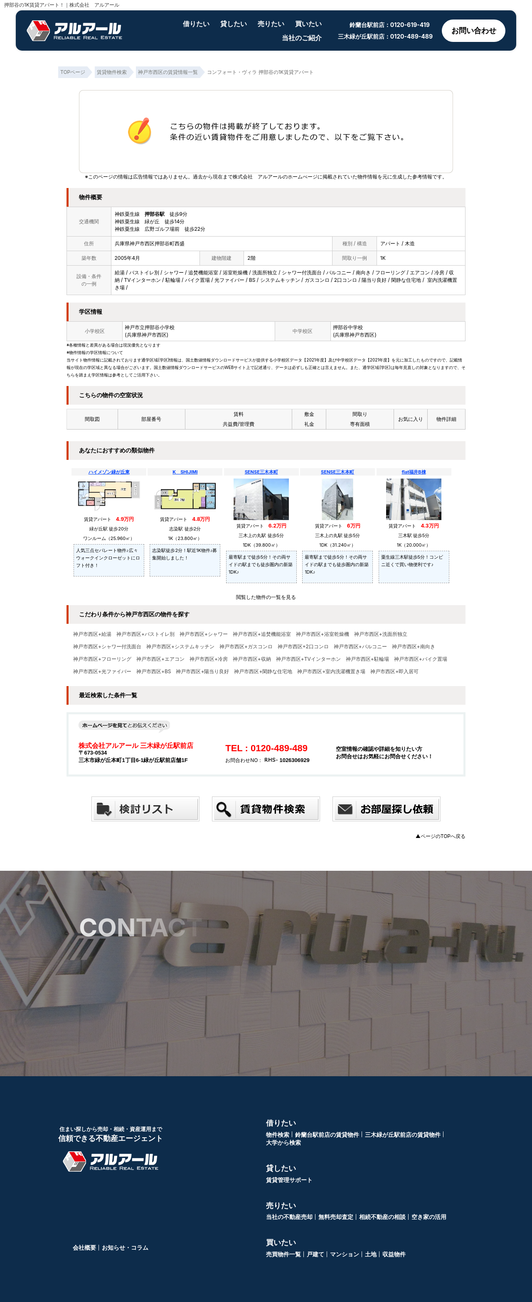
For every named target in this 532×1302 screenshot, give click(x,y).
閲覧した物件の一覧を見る (266, 597)
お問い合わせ (473, 30)
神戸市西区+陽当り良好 (202, 671)
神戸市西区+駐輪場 (367, 659)
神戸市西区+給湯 (92, 634)
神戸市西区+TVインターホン (308, 659)
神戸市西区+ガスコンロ (246, 647)
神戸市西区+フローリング (102, 659)
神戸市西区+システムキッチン (180, 647)
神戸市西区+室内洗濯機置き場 (331, 671)
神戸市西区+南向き (413, 647)
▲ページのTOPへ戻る (441, 836)
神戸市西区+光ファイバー (102, 671)
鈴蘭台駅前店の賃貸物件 (327, 1134)
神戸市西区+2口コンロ (303, 647)
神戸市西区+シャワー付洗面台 (107, 647)
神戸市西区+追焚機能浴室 (262, 634)
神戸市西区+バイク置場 (420, 659)
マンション (344, 1254)
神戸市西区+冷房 (209, 659)
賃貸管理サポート (289, 1179)
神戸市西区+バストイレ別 (145, 634)
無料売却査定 (335, 1216)
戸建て (315, 1254)
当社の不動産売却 (289, 1216)
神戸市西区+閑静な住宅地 (263, 671)
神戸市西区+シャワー (204, 634)
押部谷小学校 (160, 327)
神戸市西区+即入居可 (394, 671)
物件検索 (277, 1134)
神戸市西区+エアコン (160, 659)
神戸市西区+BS (153, 671)
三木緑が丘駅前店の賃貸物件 (403, 1134)
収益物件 (394, 1254)
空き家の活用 (428, 1216)
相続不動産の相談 (382, 1216)
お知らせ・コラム (125, 1247)
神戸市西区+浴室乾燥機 (322, 634)
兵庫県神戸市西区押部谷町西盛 (150, 243)
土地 (371, 1254)
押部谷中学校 (348, 327)
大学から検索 (283, 1142)
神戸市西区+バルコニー (360, 647)
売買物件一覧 (283, 1254)
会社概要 (84, 1247)
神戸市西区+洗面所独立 (380, 634)
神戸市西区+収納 (252, 659)
